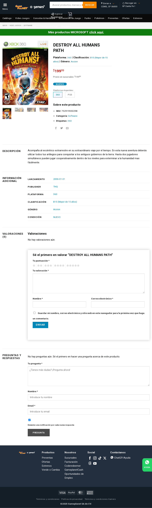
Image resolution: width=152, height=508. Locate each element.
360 (69, 57)
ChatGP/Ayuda (120, 457)
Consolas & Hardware (44, 18)
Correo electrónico (102, 298)
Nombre (38, 298)
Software (72, 116)
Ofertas (46, 461)
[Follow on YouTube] (95, 463)
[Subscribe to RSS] (90, 463)
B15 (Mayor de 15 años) (65, 201)
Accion (74, 61)
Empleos (65, 26)
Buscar (89, 5)
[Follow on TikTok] (99, 458)
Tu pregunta (35, 363)
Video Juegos (22, 18)
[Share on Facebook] (55, 128)
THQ (55, 186)
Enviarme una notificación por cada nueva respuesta (51, 425)
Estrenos (47, 465)
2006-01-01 (59, 179)
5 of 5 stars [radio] (72, 265)
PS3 (70, 94)
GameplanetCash (49, 26)
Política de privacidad (72, 499)
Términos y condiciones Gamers (100, 499)
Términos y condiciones (47, 499)
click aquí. (96, 32)
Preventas (47, 457)
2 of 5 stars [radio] (39, 265)
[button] (7, 101)
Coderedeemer (73, 465)
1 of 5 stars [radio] (33, 265)
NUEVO (57, 217)
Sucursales (30, 26)
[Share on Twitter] (61, 128)
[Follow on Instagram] (95, 458)
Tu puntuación (41, 260)
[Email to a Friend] (67, 128)
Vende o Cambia (12, 26)
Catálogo (7, 18)
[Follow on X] (104, 458)
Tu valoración (41, 270)
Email (31, 405)
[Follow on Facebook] (90, 458)
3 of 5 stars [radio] (47, 265)
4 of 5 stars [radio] (59, 265)
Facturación (71, 461)
